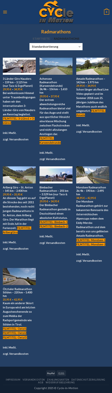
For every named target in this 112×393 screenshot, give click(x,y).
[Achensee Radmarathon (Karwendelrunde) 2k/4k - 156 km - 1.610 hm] (56, 66)
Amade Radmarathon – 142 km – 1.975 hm (90, 80)
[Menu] (5, 12)
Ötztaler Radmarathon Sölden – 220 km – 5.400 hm (17, 292)
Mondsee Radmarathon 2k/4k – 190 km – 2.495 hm (91, 191)
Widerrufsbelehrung (60, 382)
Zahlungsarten (58, 379)
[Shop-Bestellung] (55, 46)
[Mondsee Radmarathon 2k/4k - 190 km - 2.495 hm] (92, 174)
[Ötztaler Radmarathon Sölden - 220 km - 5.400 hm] (19, 276)
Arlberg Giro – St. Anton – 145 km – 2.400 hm (18, 189)
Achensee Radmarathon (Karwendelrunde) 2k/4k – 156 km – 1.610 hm (53, 85)
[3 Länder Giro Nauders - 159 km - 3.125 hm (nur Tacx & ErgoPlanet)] (19, 66)
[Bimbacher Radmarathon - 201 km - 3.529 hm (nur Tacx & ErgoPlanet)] (56, 174)
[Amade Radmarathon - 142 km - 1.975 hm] (92, 66)
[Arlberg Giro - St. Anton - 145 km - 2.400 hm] (19, 174)
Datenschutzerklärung (88, 379)
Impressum (13, 379)
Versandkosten (19, 139)
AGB (40, 382)
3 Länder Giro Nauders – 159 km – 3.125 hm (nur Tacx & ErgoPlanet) (18, 82)
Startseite (41, 38)
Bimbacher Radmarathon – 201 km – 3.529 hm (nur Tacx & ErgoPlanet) (54, 192)
